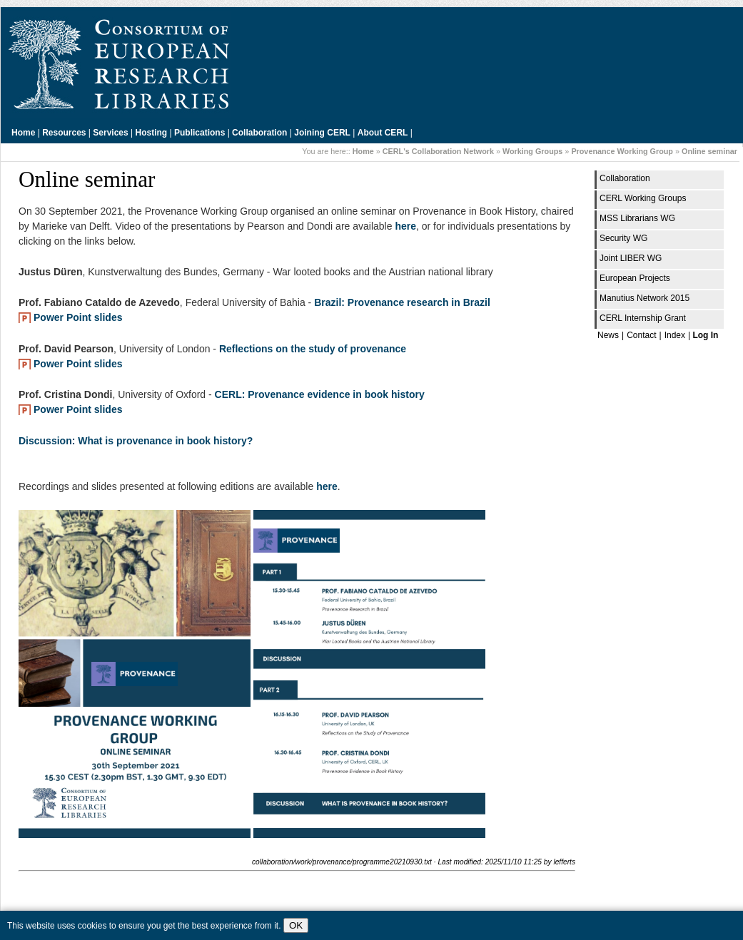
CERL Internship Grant (643, 318)
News (608, 335)
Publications (199, 133)
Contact (641, 335)
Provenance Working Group (622, 151)
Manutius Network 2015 (644, 298)
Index (674, 335)
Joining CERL (322, 133)
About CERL (383, 133)
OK (296, 925)
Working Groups (532, 151)
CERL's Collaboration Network (438, 151)
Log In (705, 335)
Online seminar (709, 151)
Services (110, 133)
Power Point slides (78, 317)
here (405, 226)
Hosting (152, 133)
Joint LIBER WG (631, 258)
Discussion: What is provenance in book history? (136, 440)
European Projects (635, 278)
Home (23, 133)
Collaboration (259, 133)
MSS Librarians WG (637, 218)
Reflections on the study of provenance (312, 348)
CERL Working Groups (643, 198)
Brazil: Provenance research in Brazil (402, 302)
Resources (64, 133)
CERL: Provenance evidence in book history (320, 394)
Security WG (623, 238)
